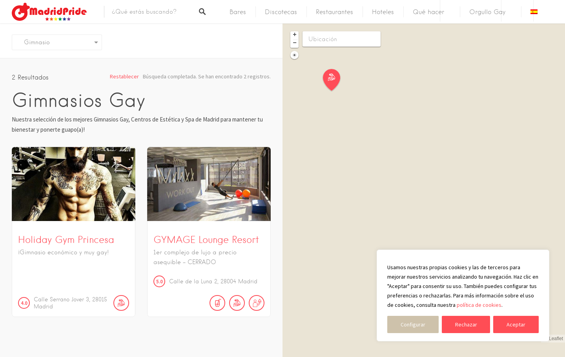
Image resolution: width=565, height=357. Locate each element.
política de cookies (479, 304)
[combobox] (57, 42)
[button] (336, 80)
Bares (238, 12)
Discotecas (281, 12)
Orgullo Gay (487, 12)
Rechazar (466, 324)
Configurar (413, 324)
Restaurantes (334, 12)
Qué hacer (428, 12)
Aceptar (516, 324)
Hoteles (383, 12)
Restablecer (124, 76)
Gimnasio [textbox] (34, 42)
